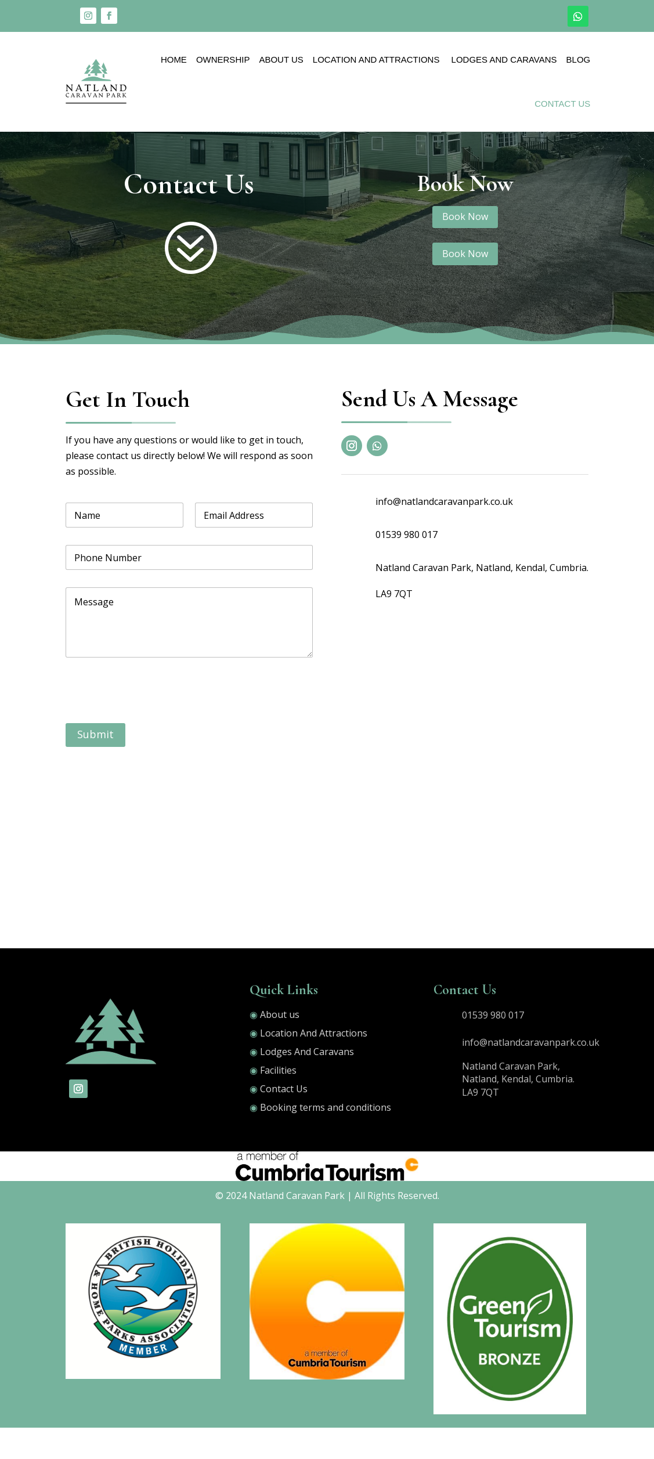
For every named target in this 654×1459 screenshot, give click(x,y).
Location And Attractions (376, 59)
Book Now (465, 247)
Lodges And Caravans (503, 59)
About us (279, 1045)
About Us (281, 59)
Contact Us (562, 104)
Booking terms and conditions (325, 1138)
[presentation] (154, 746)
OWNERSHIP (223, 59)
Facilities (278, 1101)
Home (174, 59)
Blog (578, 59)
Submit (95, 765)
